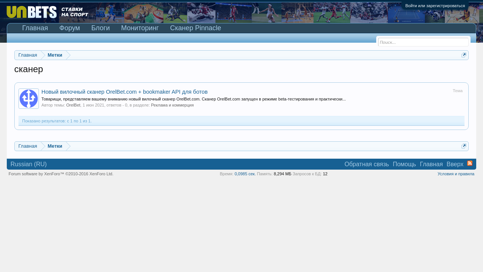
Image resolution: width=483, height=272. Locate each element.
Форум (69, 28)
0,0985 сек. (245, 174)
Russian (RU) (29, 164)
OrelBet (73, 105)
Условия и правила (456, 174)
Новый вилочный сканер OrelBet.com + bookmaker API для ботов (125, 92)
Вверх (455, 164)
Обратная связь (367, 164)
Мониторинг (140, 28)
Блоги (100, 28)
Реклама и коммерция (172, 105)
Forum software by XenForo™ (61, 174)
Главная (35, 28)
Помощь (404, 164)
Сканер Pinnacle (195, 28)
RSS (469, 163)
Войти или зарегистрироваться (435, 5)
